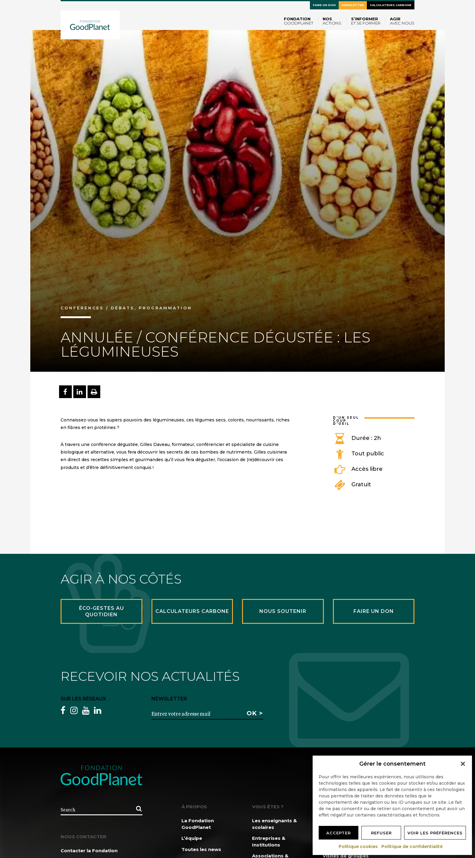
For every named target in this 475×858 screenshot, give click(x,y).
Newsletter (353, 5)
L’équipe (191, 838)
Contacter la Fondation (89, 850)
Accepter (338, 832)
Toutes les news (201, 849)
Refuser (381, 832)
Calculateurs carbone (390, 5)
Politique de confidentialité (412, 846)
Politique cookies (358, 846)
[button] (463, 764)
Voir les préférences (435, 832)
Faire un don (324, 5)
